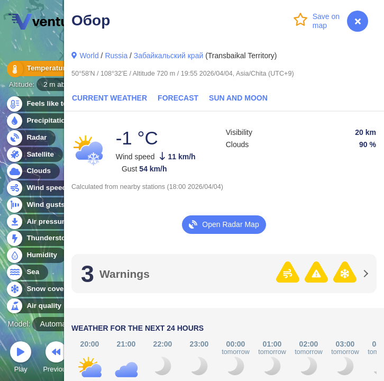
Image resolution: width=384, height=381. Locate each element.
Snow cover (40, 289)
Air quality (37, 306)
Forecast (178, 98)
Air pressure (41, 222)
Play (20, 358)
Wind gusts (39, 205)
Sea (26, 272)
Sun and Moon (238, 98)
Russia (116, 55)
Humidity (35, 255)
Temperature (41, 68)
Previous (56, 358)
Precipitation (42, 121)
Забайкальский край (168, 55)
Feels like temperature (58, 104)
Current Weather (109, 98)
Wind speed (40, 188)
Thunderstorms (46, 238)
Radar (30, 138)
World (88, 55)
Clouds (32, 171)
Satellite (34, 154)
